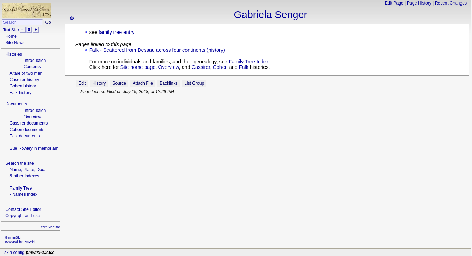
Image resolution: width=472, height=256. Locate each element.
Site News (14, 42)
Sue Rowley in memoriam (33, 148)
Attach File (143, 83)
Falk (243, 67)
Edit (82, 83)
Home (11, 36)
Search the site (19, 163)
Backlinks (169, 83)
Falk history (20, 92)
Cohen (220, 67)
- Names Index (23, 194)
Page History (419, 3)
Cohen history (22, 86)
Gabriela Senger (270, 14)
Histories (13, 54)
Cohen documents (26, 129)
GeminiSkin (13, 237)
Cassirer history (24, 79)
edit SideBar (50, 227)
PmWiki (29, 241)
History (99, 83)
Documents (16, 103)
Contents (32, 66)
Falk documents (24, 136)
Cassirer (201, 67)
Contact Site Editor (23, 209)
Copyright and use (22, 215)
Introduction (34, 60)
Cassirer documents (28, 123)
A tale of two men (25, 73)
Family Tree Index (249, 61)
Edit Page (394, 3)
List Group (194, 83)
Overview (32, 116)
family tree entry (116, 32)
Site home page (138, 67)
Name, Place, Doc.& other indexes (27, 172)
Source (119, 83)
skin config (14, 252)
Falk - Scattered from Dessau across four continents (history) (157, 50)
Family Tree (20, 188)
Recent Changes (451, 3)
